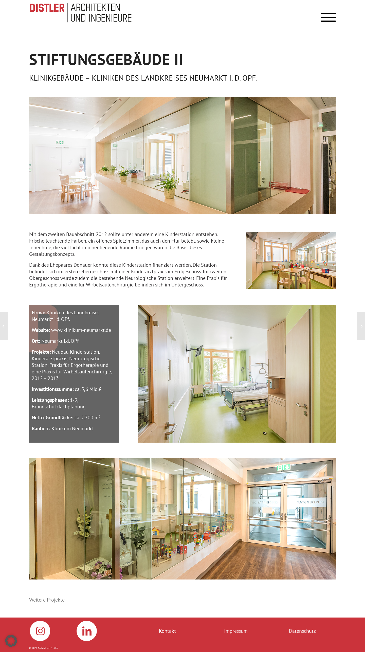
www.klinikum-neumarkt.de (81, 330)
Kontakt (167, 631)
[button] (11, 641)
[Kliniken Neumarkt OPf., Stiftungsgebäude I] (4, 326)
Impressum (236, 631)
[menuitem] (326, 19)
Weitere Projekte (47, 599)
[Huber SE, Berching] (361, 326)
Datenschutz (302, 631)
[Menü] (326, 19)
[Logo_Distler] (83, 13)
